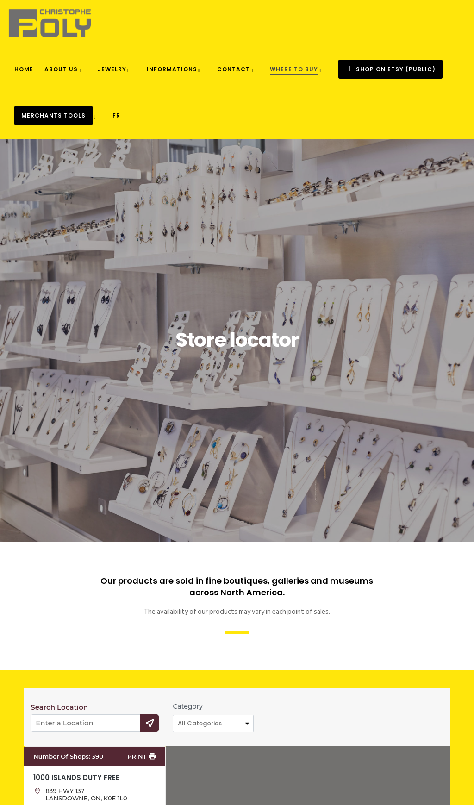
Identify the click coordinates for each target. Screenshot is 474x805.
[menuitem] (116, 116)
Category (187, 706)
